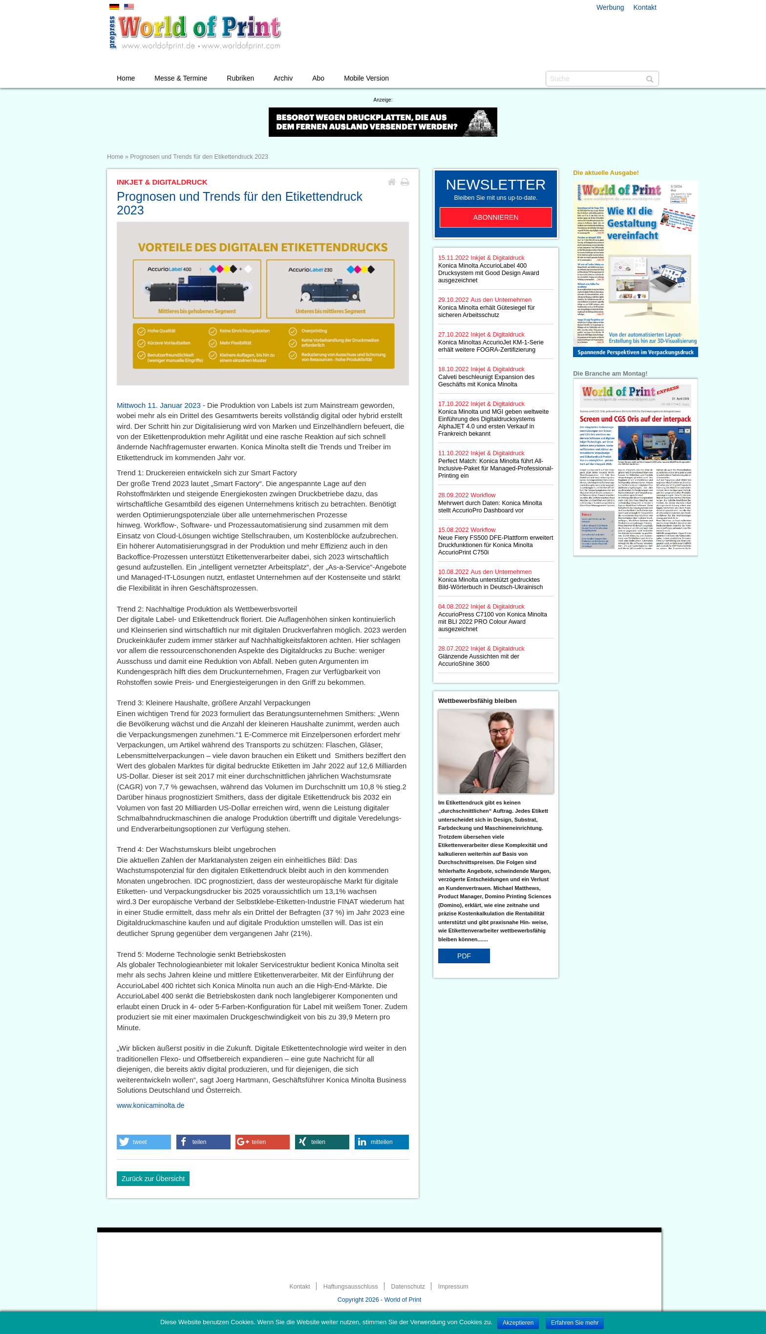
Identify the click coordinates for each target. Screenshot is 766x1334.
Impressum (453, 1286)
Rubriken (240, 78)
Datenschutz (408, 1286)
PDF (464, 956)
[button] (144, 1142)
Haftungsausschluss (350, 1286)
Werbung (610, 7)
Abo (318, 78)
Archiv (283, 78)
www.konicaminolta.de (151, 1105)
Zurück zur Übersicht (153, 1179)
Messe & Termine (180, 78)
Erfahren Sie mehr (574, 1322)
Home (126, 78)
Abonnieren (496, 217)
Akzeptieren (518, 1322)
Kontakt (645, 7)
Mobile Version (366, 78)
